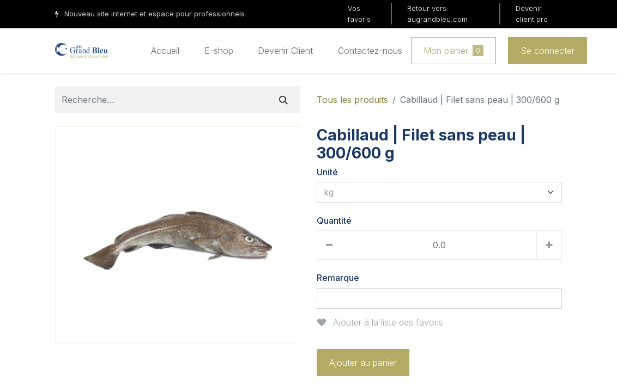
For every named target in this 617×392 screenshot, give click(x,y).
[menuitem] (165, 51)
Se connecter (547, 50)
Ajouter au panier (363, 362)
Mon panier (453, 50)
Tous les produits (352, 99)
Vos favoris (359, 13)
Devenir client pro (532, 13)
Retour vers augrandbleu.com (437, 13)
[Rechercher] (283, 99)
